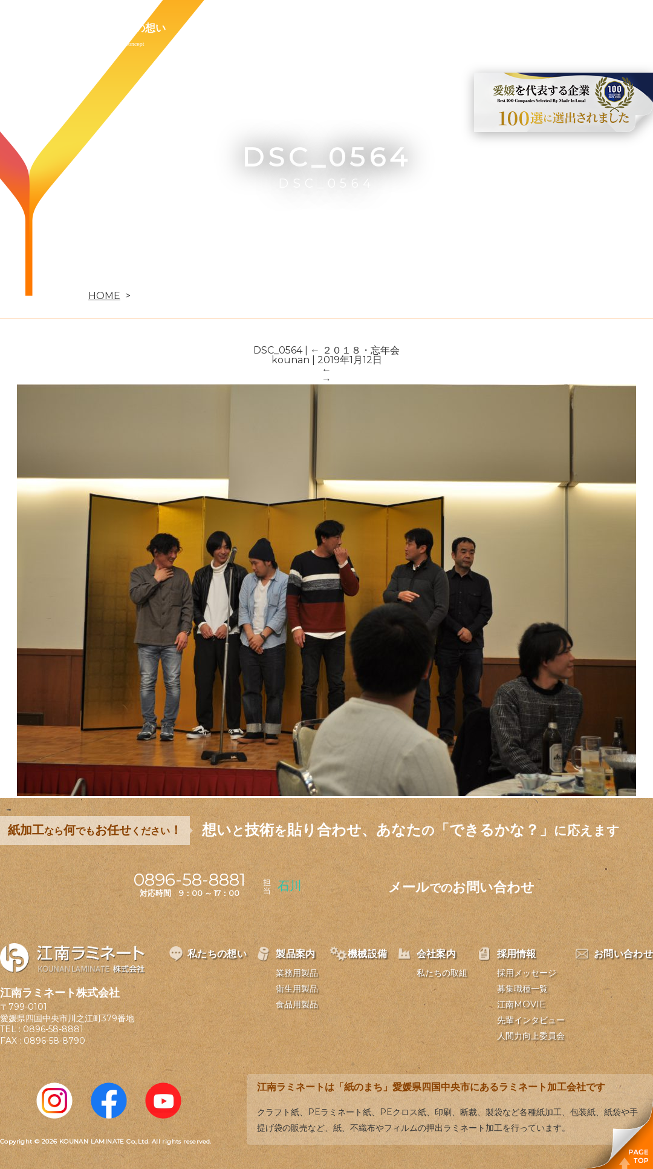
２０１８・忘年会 (355, 350)
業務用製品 (297, 972)
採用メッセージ (526, 972)
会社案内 (355, 28)
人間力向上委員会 (531, 1035)
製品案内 (215, 28)
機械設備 (285, 28)
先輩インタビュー (531, 1020)
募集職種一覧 (522, 988)
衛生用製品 (297, 988)
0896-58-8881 (53, 1029)
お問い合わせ (506, 28)
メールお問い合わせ (461, 887)
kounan (290, 360)
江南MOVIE (521, 1004)
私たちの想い (135, 28)
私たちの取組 (442, 972)
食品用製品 (297, 1004)
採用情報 (425, 28)
